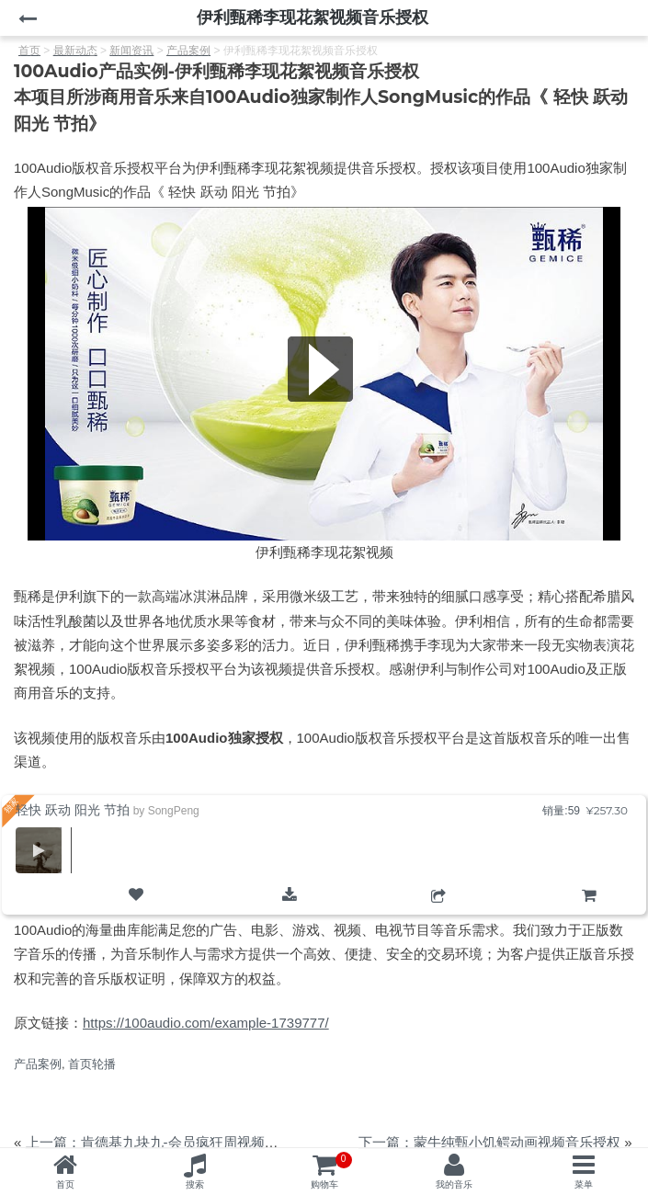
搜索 (195, 1184)
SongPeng (173, 810)
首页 (65, 1184)
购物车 (589, 911)
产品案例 (38, 1064)
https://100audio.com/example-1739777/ (206, 1022)
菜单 (583, 1184)
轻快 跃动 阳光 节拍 (73, 809)
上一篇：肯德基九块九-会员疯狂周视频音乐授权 (173, 1142)
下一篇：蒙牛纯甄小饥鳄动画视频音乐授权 (489, 1142)
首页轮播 (92, 1064)
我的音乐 (454, 1184)
